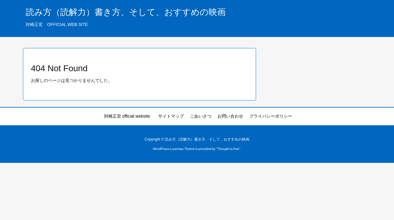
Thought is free (228, 149)
